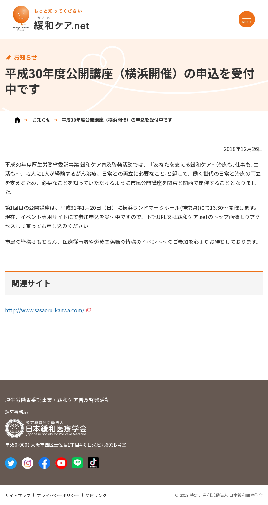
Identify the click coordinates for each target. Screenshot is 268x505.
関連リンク (96, 495)
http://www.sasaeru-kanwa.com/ (44, 310)
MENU (247, 19)
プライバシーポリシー (58, 495)
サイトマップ (17, 495)
